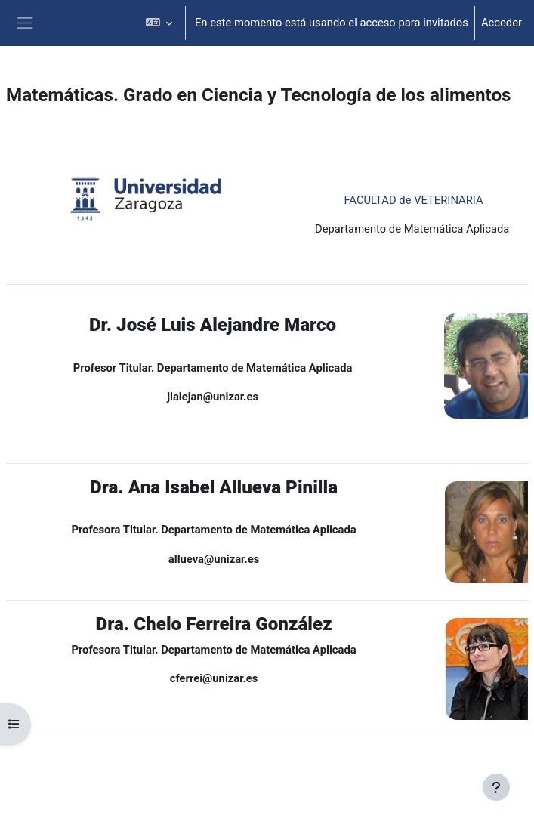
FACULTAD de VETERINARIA (413, 200)
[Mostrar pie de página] (496, 787)
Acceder (501, 22)
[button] (158, 23)
